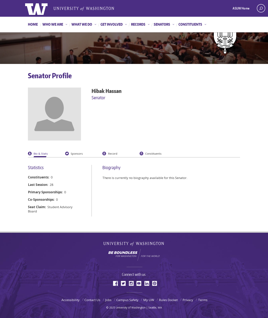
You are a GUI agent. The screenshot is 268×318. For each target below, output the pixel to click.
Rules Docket (168, 300)
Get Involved (111, 24)
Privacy (188, 300)
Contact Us (92, 300)
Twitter (125, 283)
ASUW (40, 8)
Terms (203, 300)
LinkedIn (148, 283)
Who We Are (52, 24)
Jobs (108, 300)
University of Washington (134, 244)
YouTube (140, 283)
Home (33, 24)
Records (138, 24)
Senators (162, 24)
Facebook (117, 283)
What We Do (81, 24)
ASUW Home (241, 8)
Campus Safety (127, 300)
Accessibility (70, 300)
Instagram (132, 283)
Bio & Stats (41, 153)
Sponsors (77, 153)
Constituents (190, 24)
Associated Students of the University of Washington (83, 8)
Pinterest (156, 283)
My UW (148, 300)
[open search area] (261, 8)
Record (112, 153)
